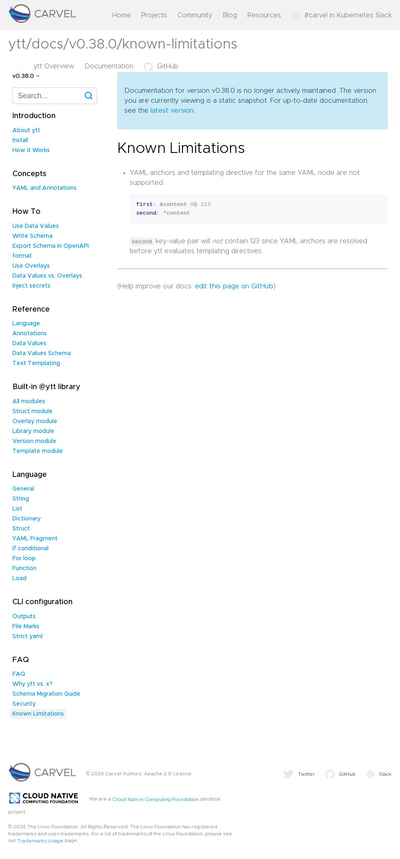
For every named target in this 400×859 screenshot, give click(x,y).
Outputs (24, 616)
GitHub (161, 66)
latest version (172, 110)
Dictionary (26, 519)
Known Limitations (38, 714)
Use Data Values (35, 226)
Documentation (109, 66)
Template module (37, 451)
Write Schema (32, 236)
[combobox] (54, 95)
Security (24, 704)
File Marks (25, 626)
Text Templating (36, 363)
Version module (34, 441)
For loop (24, 558)
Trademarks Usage (40, 840)
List (17, 509)
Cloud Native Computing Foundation (155, 799)
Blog (230, 15)
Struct (21, 529)
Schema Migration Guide (46, 694)
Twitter (299, 774)
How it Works (31, 150)
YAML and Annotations (44, 188)
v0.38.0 (23, 76)
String (20, 499)
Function (24, 568)
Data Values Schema (41, 353)
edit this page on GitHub (234, 286)
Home (121, 15)
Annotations (29, 333)
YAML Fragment (35, 539)
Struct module (32, 411)
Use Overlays (31, 266)
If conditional (30, 549)
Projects (154, 15)
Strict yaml (27, 636)
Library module (33, 431)
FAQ (18, 674)
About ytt (26, 130)
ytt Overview (54, 66)
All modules (28, 401)
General (23, 489)
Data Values (29, 343)
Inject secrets (31, 286)
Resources (264, 15)
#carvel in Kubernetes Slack (341, 15)
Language (26, 324)
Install (20, 140)
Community (194, 15)
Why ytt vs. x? (32, 684)
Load (19, 578)
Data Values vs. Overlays (47, 276)
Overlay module (34, 421)
